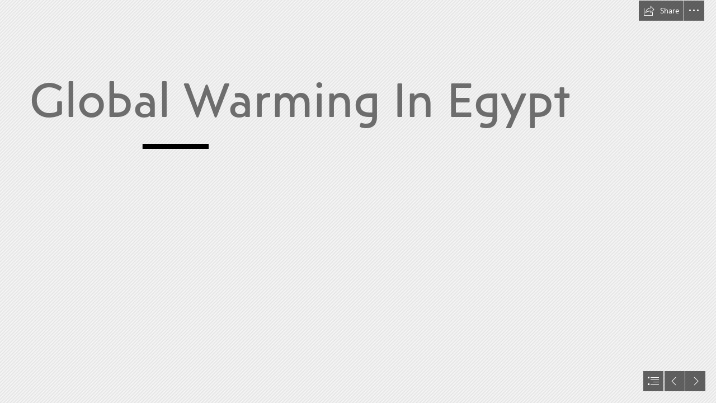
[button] (661, 11)
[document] (358, 201)
